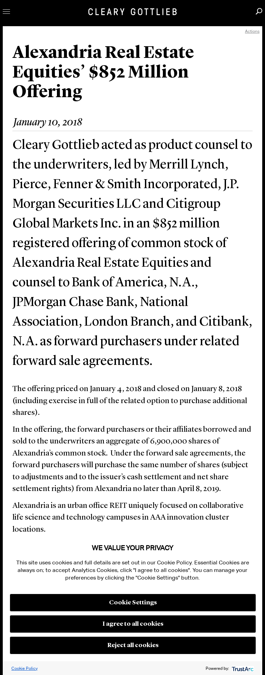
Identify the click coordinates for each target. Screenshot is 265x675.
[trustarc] (242, 668)
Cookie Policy (24, 668)
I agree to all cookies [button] (133, 624)
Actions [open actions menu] (252, 31)
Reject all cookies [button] (133, 645)
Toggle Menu (6, 11)
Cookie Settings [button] (133, 603)
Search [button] (259, 11)
